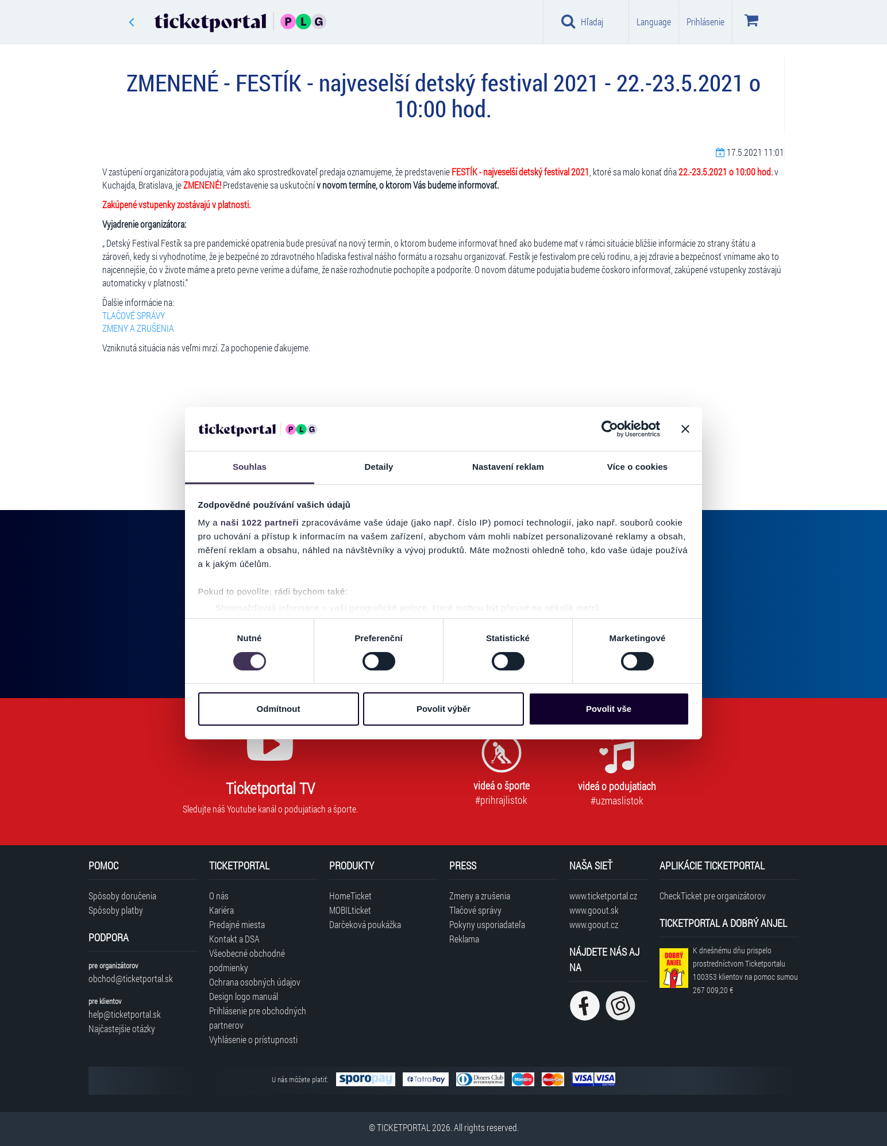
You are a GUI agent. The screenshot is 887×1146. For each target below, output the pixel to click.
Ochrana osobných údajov (254, 982)
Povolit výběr (443, 709)
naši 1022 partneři (260, 522)
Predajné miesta (237, 924)
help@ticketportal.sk (124, 1014)
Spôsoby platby (115, 910)
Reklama (464, 939)
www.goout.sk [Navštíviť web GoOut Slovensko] (594, 910)
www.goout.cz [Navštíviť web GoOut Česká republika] (593, 924)
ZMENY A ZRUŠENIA (138, 328)
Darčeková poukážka (365, 924)
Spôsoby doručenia (122, 896)
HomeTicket (350, 896)
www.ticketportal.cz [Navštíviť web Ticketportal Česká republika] (603, 896)
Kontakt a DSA (234, 939)
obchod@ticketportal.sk (130, 978)
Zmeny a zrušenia (479, 896)
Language (654, 22)
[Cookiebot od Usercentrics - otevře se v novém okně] (610, 429)
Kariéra (221, 910)
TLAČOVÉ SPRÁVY (133, 315)
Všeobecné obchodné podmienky (247, 960)
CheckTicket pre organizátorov (713, 896)
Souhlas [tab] (250, 467)
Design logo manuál (243, 996)
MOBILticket (350, 910)
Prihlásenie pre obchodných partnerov (257, 1018)
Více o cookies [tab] (637, 467)
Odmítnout (278, 709)
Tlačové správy (475, 910)
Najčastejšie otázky (121, 1028)
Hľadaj (582, 21)
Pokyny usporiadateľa (487, 924)
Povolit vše (608, 709)
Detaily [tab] (379, 467)
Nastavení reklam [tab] (508, 467)
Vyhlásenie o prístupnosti (253, 1039)
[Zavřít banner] (685, 429)
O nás (219, 896)
